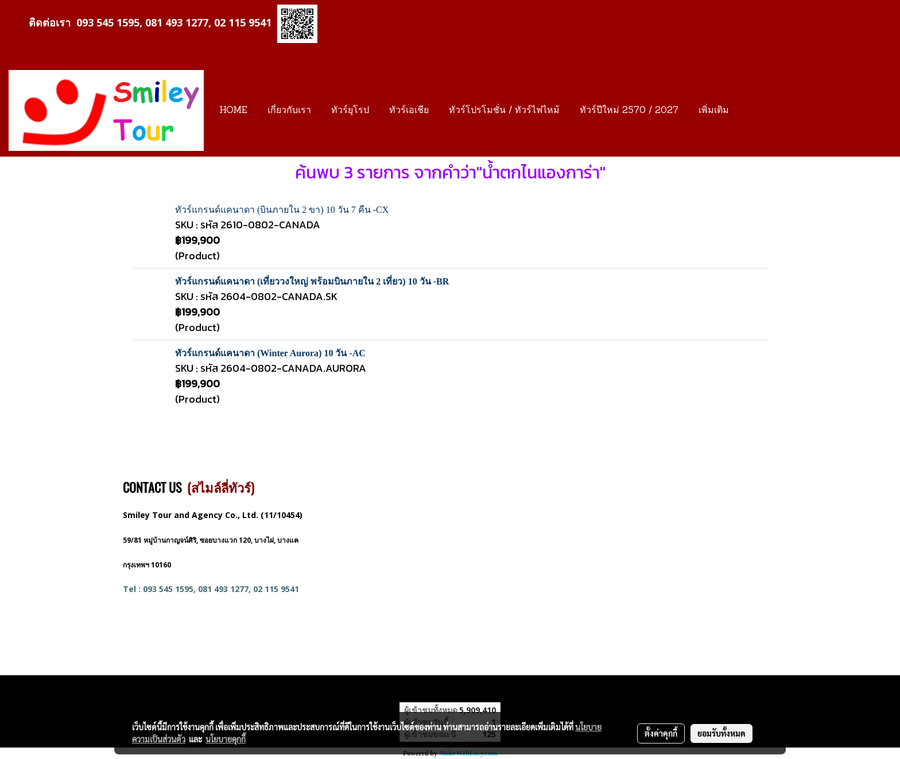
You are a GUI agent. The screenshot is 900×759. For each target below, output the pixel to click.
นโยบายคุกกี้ (225, 739)
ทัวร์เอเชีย (409, 110)
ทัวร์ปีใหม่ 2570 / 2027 (629, 110)
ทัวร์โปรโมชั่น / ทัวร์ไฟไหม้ (504, 110)
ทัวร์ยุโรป (350, 110)
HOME (233, 110)
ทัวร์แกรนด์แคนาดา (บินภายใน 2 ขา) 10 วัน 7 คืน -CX (282, 210)
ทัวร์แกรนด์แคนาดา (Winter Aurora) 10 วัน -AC (270, 353)
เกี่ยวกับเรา (289, 110)
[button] (749, 110)
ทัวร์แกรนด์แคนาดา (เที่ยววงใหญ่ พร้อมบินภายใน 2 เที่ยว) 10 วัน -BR (312, 281)
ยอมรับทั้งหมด (721, 733)
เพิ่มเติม (714, 110)
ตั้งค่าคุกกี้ (661, 733)
